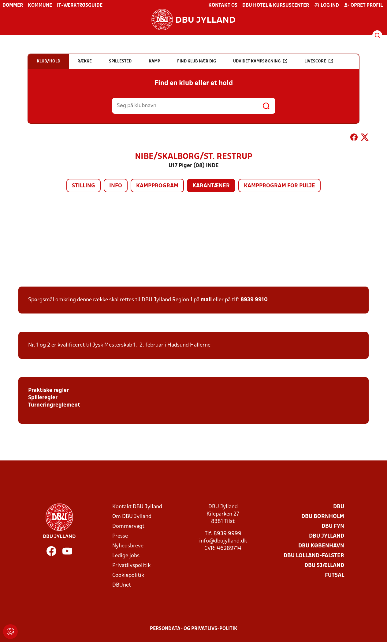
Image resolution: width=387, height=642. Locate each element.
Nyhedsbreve (127, 546)
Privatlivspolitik (131, 565)
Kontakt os (222, 5)
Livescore (318, 61)
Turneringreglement (54, 405)
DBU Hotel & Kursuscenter (275, 5)
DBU (338, 506)
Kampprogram (157, 186)
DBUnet (121, 585)
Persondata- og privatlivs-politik (193, 629)
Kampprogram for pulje (279, 186)
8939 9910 (254, 299)
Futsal (334, 575)
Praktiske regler (48, 390)
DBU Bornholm (322, 516)
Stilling (83, 186)
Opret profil (363, 5)
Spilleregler (43, 397)
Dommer (12, 5)
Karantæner (211, 186)
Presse (120, 536)
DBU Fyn (333, 526)
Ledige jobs (126, 555)
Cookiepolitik (128, 575)
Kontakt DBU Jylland (137, 506)
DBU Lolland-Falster (314, 555)
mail (206, 299)
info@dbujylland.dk (223, 541)
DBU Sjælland (324, 565)
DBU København (321, 546)
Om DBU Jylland (131, 516)
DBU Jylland (326, 536)
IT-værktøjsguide (79, 5)
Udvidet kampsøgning (260, 61)
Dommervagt (128, 526)
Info (115, 186)
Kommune (40, 5)
